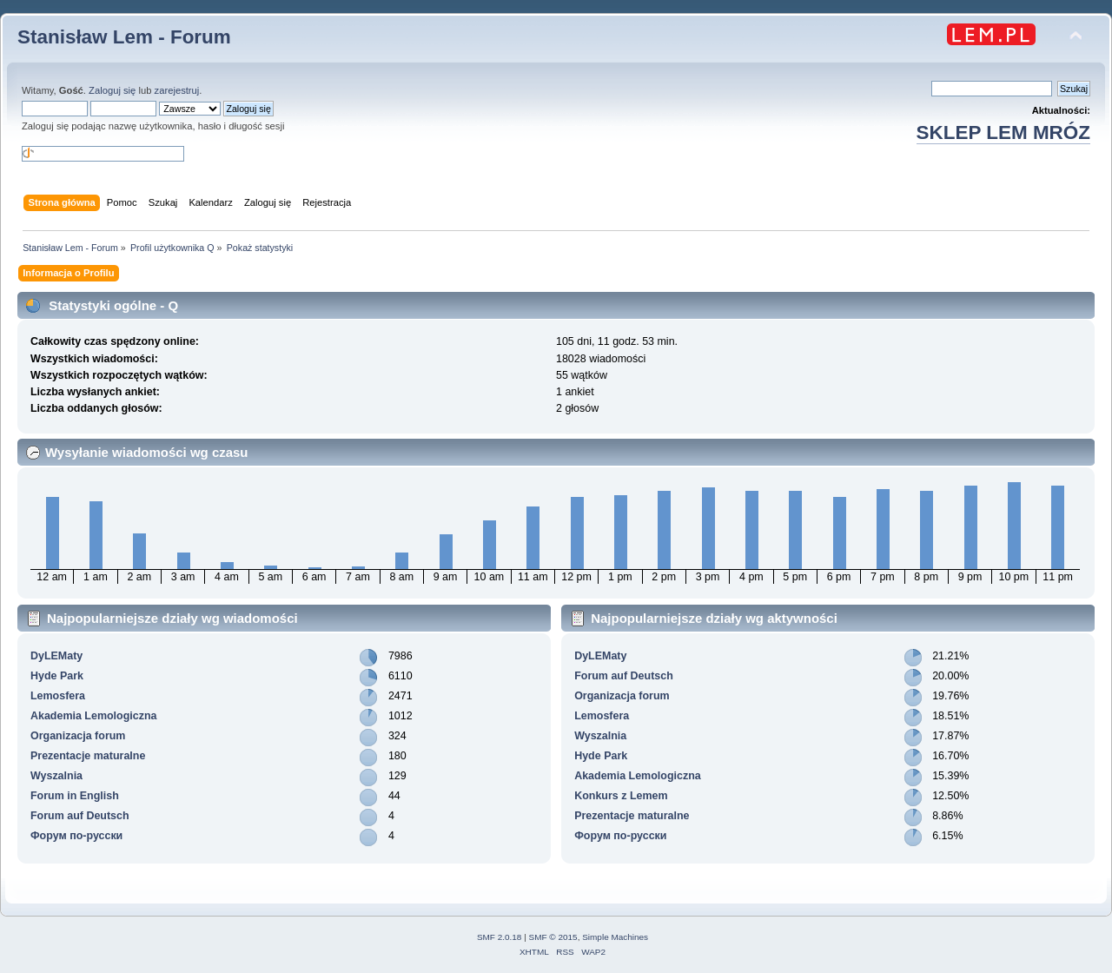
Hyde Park (56, 676)
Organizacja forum (77, 736)
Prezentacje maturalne (87, 756)
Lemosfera (57, 696)
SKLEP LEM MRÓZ (1003, 132)
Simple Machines (615, 937)
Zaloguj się (112, 90)
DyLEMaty (56, 656)
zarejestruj (177, 90)
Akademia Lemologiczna (93, 716)
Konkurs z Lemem (620, 796)
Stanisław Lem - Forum (124, 37)
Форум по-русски (76, 836)
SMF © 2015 (553, 937)
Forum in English (74, 796)
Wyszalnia (56, 776)
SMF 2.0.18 (499, 937)
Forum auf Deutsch (79, 816)
